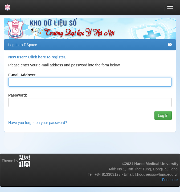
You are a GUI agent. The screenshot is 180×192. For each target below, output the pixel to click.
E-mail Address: (22, 75)
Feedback (170, 180)
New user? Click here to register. (37, 57)
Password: (17, 95)
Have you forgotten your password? (37, 123)
